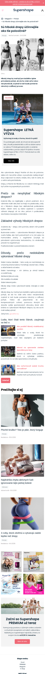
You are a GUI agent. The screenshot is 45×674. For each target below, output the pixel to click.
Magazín (22, 667)
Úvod (22, 662)
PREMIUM (22, 664)
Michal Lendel (14, 35)
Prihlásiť (42, 11)
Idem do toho (22, 641)
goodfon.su (14, 314)
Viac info (11, 161)
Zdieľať (5, 380)
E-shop (22, 669)
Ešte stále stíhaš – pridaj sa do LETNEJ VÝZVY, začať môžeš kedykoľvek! (22, 3)
